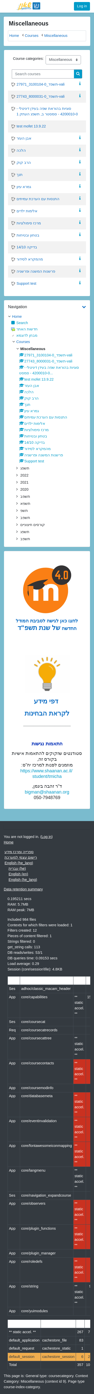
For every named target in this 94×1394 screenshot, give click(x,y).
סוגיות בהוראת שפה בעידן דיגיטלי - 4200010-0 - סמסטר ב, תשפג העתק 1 (47, 111)
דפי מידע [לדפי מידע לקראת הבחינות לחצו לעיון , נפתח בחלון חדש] (47, 701)
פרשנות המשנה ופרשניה (36, 271)
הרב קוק (24, 163)
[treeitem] (47, 317)
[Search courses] (43, 73)
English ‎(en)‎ (18, 874)
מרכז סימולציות (29, 223)
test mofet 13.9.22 (31, 126)
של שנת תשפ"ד (39, 628)
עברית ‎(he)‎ (17, 868)
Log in (82, 6)
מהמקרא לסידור (30, 259)
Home (17, 316)
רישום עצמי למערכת (21, 857)
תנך (20, 175)
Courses (23, 342)
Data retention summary (23, 889)
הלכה (21, 150)
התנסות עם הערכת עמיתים (38, 199)
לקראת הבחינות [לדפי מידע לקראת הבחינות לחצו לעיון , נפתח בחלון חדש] (47, 713)
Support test (26, 283)
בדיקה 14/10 (27, 247)
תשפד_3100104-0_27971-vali (41, 84)
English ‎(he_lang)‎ (19, 863)
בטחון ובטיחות (28, 235)
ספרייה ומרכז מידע (19, 852)
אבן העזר (24, 138)
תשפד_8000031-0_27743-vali (41, 96)
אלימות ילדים (27, 211)
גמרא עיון (24, 187)
